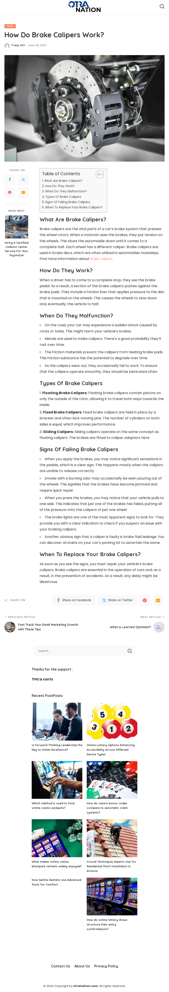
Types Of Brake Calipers (65, 197)
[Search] (162, 6)
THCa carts (42, 679)
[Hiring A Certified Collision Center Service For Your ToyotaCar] (16, 227)
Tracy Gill (18, 45)
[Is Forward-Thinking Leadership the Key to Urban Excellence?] (57, 722)
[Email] (23, 192)
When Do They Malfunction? (67, 191)
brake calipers (102, 259)
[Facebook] (9, 180)
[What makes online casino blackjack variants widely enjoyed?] (57, 838)
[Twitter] (23, 180)
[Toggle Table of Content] (102, 174)
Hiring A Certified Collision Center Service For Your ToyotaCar (16, 249)
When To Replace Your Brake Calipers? (76, 207)
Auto (10, 26)
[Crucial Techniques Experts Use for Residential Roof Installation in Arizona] (112, 838)
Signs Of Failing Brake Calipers (69, 202)
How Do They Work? (60, 186)
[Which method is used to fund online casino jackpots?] (57, 780)
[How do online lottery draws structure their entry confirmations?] (112, 897)
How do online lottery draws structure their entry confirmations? (108, 924)
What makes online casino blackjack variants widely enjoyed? (52, 866)
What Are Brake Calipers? (64, 181)
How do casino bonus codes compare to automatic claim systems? (109, 808)
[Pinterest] (9, 192)
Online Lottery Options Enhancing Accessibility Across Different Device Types (110, 749)
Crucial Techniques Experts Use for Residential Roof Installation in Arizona (112, 866)
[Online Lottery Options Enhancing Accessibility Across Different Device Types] (112, 722)
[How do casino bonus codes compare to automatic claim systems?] (112, 780)
